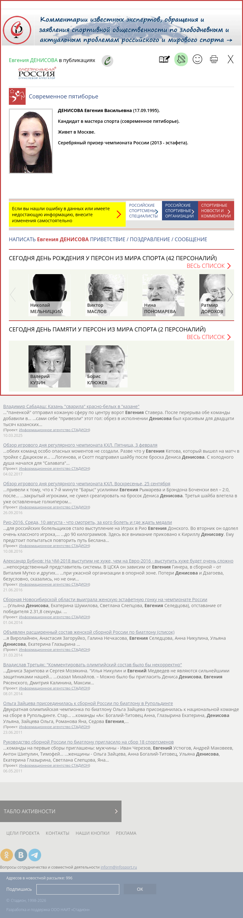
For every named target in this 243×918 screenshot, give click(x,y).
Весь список (206, 269)
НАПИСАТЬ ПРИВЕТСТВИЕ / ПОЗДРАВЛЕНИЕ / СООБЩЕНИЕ (108, 242)
